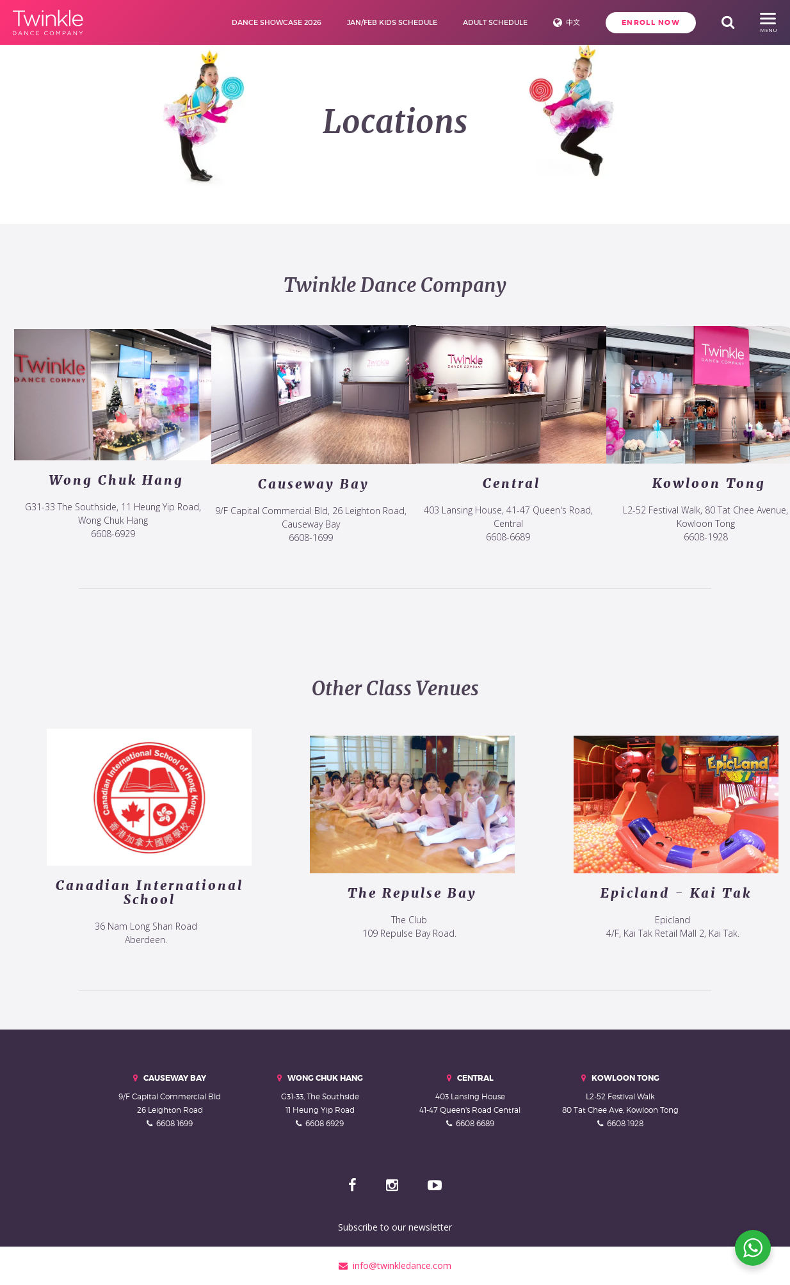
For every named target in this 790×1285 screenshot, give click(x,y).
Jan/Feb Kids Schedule (392, 22)
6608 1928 (625, 1123)
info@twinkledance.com (395, 1265)
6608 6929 (324, 1123)
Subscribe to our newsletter (395, 1227)
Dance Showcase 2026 (276, 22)
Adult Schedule (495, 22)
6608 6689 (475, 1123)
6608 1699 (174, 1123)
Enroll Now (651, 22)
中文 (573, 22)
